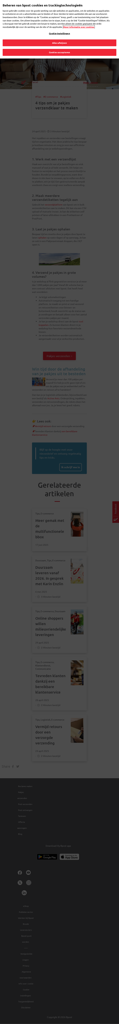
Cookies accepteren (59, 50)
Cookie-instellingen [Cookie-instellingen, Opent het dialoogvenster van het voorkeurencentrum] (59, 31)
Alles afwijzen (59, 40)
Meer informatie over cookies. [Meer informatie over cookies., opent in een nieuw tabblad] (78, 25)
